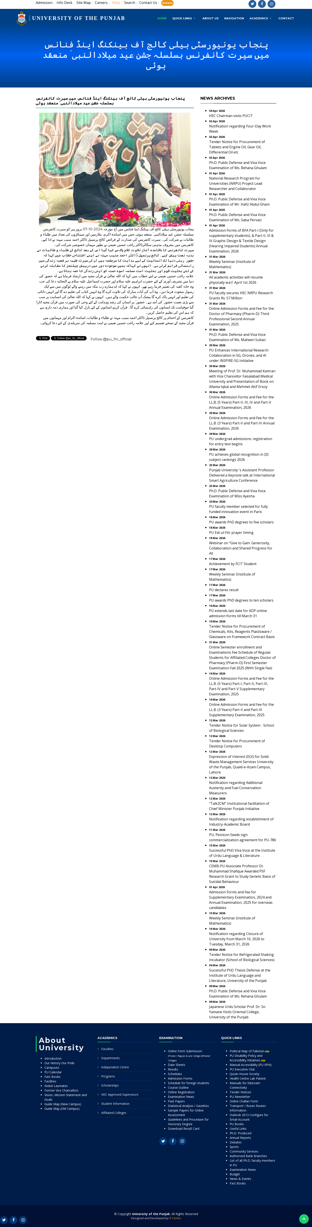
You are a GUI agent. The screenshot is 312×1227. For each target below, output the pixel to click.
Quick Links (182, 17)
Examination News (181, 1097)
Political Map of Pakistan (249, 1051)
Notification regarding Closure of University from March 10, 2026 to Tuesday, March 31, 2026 (236, 939)
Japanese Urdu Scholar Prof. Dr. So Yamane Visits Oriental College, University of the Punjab (237, 1011)
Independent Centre (115, 1067)
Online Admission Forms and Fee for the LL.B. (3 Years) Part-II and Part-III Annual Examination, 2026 (242, 423)
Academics (259, 17)
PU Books (237, 1124)
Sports (234, 1147)
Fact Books (52, 1077)
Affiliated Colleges (113, 1113)
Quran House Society (244, 1074)
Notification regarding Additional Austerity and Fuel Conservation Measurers (235, 787)
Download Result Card (183, 1128)
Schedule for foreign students (188, 1083)
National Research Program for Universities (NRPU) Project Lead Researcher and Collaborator (235, 183)
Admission (44, 2)
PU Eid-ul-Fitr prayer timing (231, 532)
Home (162, 17)
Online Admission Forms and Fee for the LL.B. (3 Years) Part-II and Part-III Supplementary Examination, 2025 (241, 709)
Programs (108, 1076)
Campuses (51, 1067)
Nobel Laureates (56, 1086)
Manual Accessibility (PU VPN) (250, 1065)
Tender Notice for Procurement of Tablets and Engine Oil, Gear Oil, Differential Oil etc (237, 147)
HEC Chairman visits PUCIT (231, 115)
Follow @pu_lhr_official (111, 339)
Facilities (50, 1081)
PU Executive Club (242, 1069)
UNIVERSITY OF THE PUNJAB (80, 17)
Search (129, 2)
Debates (236, 1142)
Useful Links (238, 1128)
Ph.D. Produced (240, 1133)
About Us (210, 17)
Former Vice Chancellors (61, 1090)
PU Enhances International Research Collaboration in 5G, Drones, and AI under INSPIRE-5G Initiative (238, 355)
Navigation (234, 17)
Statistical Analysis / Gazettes (188, 1106)
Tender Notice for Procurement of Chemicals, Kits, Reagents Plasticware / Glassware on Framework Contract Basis (242, 631)
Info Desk (64, 2)
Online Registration (181, 1092)
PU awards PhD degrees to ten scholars (241, 600)
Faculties (107, 1049)
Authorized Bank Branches (248, 1156)
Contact (286, 17)
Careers (101, 2)
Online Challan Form (244, 1101)
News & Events (240, 1179)
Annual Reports (240, 1138)
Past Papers (176, 1101)
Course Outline (178, 1087)
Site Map (83, 2)
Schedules (175, 1074)
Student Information (115, 1104)
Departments (110, 1058)
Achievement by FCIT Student (233, 563)
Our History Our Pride (59, 1063)
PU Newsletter (240, 1097)
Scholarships (110, 1085)
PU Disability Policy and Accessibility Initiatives (247, 1058)
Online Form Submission (189, 1055)
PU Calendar (53, 1072)
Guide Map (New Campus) (62, 1104)
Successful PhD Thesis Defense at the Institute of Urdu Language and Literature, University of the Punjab (239, 975)
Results (173, 1069)
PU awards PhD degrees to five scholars (241, 522)
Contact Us (148, 2)
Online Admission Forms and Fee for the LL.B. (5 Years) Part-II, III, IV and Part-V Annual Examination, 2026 (241, 402)
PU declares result (224, 589)
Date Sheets (176, 1065)
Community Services (244, 1151)
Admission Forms (180, 1078)
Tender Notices (240, 1092)
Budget (235, 1174)
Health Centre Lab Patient (248, 1078)
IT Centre (175, 1218)
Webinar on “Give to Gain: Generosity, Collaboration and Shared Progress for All (240, 548)
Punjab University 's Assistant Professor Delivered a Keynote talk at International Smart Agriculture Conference (242, 475)
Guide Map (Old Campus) (62, 1109)
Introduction (53, 1058)
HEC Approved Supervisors (119, 1094)
